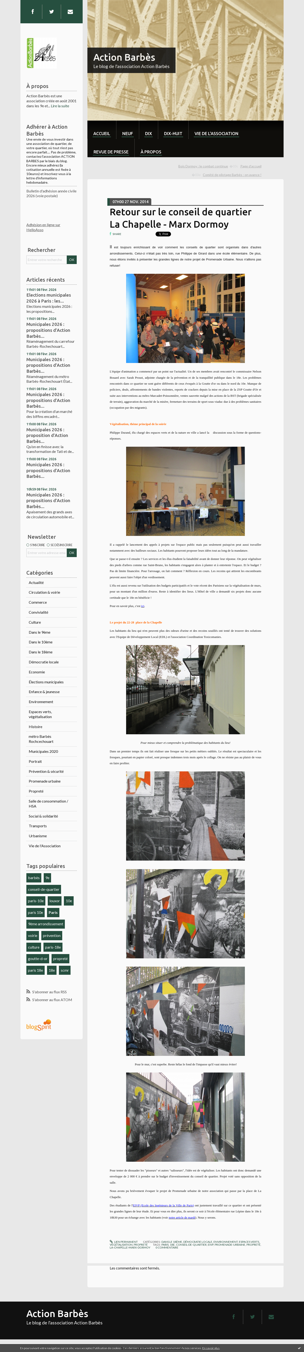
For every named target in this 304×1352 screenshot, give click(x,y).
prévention (52, 935)
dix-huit (173, 133)
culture (33, 947)
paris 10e (35, 912)
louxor (54, 900)
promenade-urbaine (230, 1244)
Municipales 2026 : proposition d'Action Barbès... (47, 435)
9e (47, 877)
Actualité (36, 582)
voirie (32, 935)
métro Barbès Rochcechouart (41, 739)
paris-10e (36, 900)
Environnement (41, 701)
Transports (38, 825)
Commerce (38, 602)
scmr (65, 970)
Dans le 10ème (40, 642)
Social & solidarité (43, 816)
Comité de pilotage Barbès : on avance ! (232, 175)
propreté (60, 958)
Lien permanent (124, 1242)
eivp (211, 1244)
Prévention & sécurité (46, 771)
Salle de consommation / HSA (48, 803)
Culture (35, 622)
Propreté (36, 791)
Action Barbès (124, 57)
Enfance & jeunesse (44, 691)
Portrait (35, 761)
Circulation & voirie (44, 592)
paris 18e (35, 970)
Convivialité (38, 612)
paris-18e (53, 947)
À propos (151, 151)
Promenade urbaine (45, 781)
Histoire (35, 726)
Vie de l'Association (45, 845)
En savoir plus (211, 1348)
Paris (53, 912)
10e (69, 900)
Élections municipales (46, 682)
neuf (127, 133)
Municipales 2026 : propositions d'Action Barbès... (48, 330)
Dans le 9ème (39, 632)
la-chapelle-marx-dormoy (130, 1247)
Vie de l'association (216, 133)
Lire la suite (60, 105)
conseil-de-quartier (43, 889)
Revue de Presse (111, 151)
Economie (37, 672)
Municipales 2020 (43, 751)
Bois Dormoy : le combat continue (203, 166)
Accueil (101, 133)
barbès (34, 877)
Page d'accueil (250, 166)
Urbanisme (38, 835)
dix (148, 133)
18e (52, 970)
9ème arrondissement (45, 923)
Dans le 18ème (40, 652)
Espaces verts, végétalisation (40, 714)
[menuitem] (101, 130)
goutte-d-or (38, 958)
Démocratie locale (44, 662)
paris (165, 1244)
